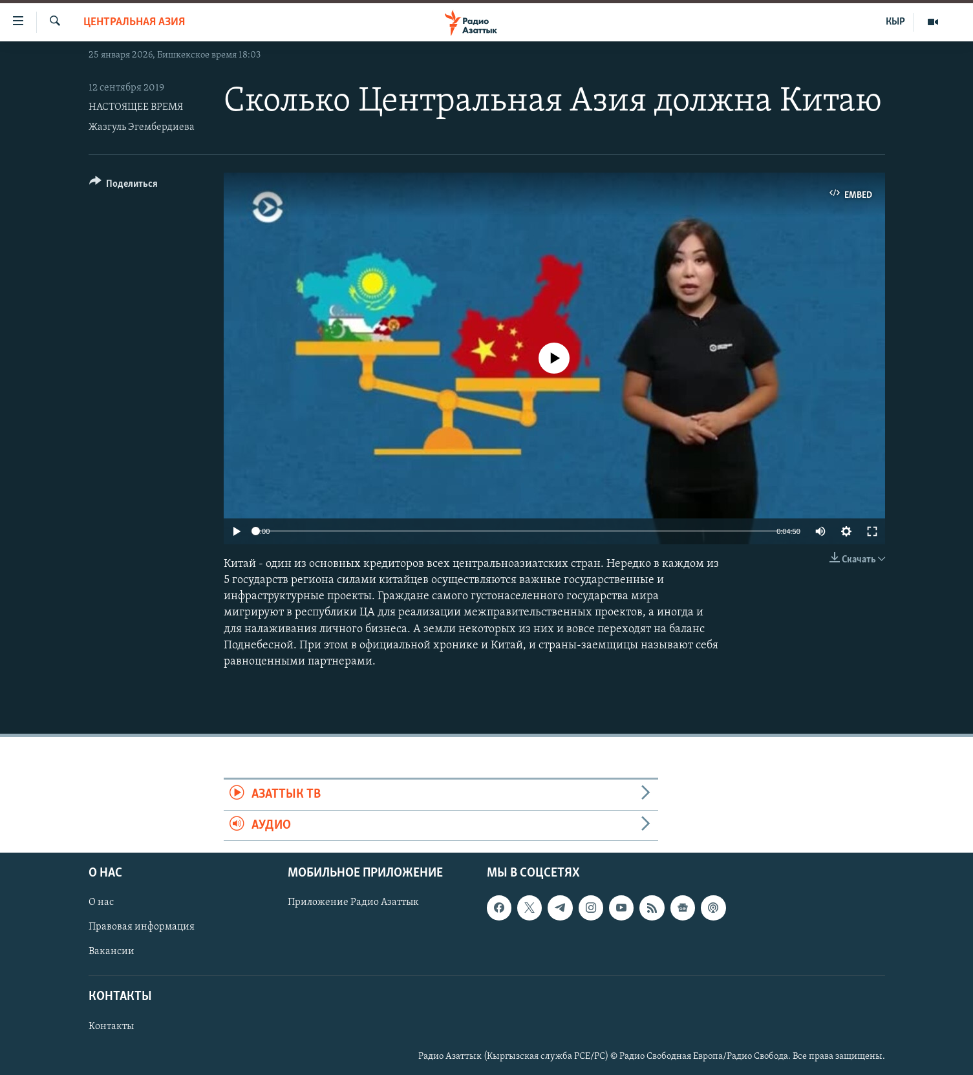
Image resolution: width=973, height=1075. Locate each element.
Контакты (111, 1026)
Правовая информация (142, 927)
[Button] (123, 186)
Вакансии (111, 951)
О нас (101, 902)
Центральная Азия (134, 22)
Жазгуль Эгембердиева (142, 127)
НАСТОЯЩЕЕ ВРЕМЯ (136, 107)
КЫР (895, 22)
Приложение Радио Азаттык (353, 902)
